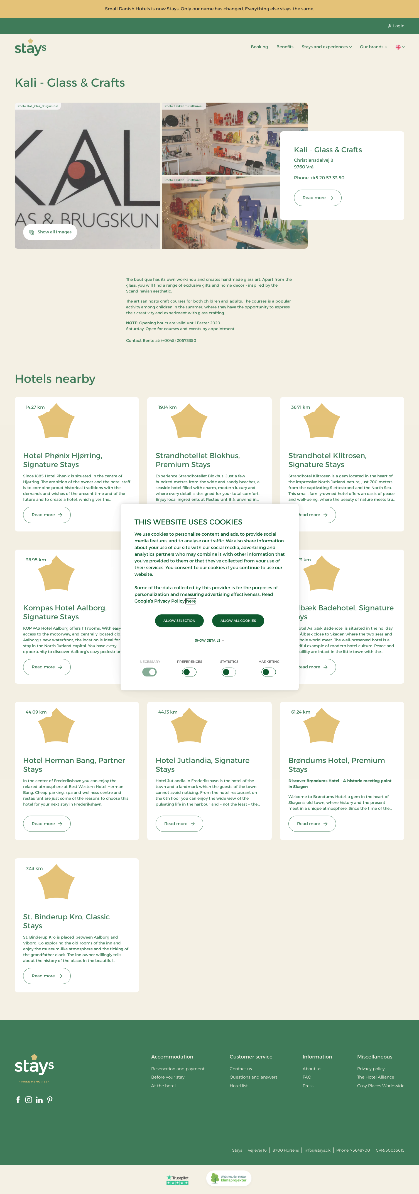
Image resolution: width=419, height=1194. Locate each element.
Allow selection (179, 620)
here (191, 601)
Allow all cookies (238, 620)
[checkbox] (150, 667)
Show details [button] (209, 640)
